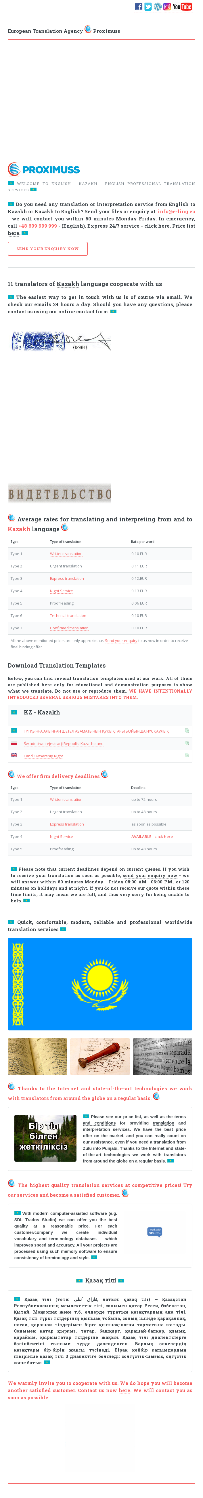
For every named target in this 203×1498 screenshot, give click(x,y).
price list (132, 1116)
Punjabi (109, 1148)
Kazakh (68, 283)
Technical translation (68, 615)
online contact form (83, 311)
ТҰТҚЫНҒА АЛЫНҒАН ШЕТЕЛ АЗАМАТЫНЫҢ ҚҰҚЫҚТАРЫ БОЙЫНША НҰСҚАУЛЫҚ (96, 731)
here (164, 226)
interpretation (96, 1129)
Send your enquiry (121, 640)
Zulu (87, 1148)
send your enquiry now (150, 875)
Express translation (67, 578)
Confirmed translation (69, 627)
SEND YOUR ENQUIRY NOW (47, 248)
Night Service (61, 590)
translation (163, 1123)
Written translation (66, 553)
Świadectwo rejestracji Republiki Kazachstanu (64, 743)
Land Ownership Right (43, 755)
